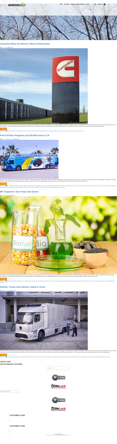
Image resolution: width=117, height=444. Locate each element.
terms (11, 419)
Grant (98, 185)
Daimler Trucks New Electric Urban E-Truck (22, 287)
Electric (36, 131)
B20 (23, 185)
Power (92, 281)
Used (106, 281)
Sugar (95, 281)
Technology (100, 281)
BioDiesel (20, 131)
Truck (73, 131)
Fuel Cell (92, 185)
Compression (28, 281)
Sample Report (80, 4)
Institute (66, 281)
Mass (74, 281)
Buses (42, 185)
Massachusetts (79, 281)
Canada (53, 185)
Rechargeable (84, 356)
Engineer (48, 281)
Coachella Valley (68, 185)
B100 (20, 185)
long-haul (59, 131)
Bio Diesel (9, 281)
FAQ (95, 4)
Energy (40, 281)
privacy (11, 420)
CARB (57, 185)
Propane (21, 187)
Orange (7, 187)
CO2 (63, 185)
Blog (87, 4)
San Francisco (32, 187)
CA (45, 185)
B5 (25, 185)
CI (23, 281)
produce (64, 131)
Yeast (109, 281)
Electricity (50, 356)
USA (50, 187)
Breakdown (19, 281)
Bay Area (28, 185)
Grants (101, 185)
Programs (16, 187)
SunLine (41, 187)
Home (61, 4)
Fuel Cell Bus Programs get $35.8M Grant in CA (24, 135)
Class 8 (24, 131)
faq (10, 421)
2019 (8, 131)
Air (7, 185)
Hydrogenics (113, 185)
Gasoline (51, 131)
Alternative (15, 185)
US (48, 187)
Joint (4, 187)
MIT (84, 281)
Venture (54, 187)
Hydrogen (108, 185)
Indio (1, 187)
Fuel (88, 185)
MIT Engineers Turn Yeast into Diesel (19, 191)
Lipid (69, 281)
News (91, 9)
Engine (40, 131)
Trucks (92, 356)
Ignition (62, 281)
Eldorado (85, 185)
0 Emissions (10, 356)
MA (72, 281)
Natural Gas (65, 356)
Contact (99, 4)
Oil (89, 281)
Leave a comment (79, 131)
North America (72, 356)
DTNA (37, 356)
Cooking (33, 281)
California (49, 185)
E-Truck (41, 356)
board (37, 185)
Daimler (30, 356)
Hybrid (55, 131)
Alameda (11, 185)
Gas (48, 131)
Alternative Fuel (13, 131)
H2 (104, 185)
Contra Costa (76, 185)
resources (25, 187)
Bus (40, 185)
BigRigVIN (10, 47)
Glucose (58, 281)
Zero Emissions (97, 356)
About (72, 4)
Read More (3, 129)
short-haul (68, 131)
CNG (60, 185)
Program (11, 187)
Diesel (32, 131)
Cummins (29, 131)
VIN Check (66, 4)
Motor (87, 281)
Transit (45, 187)
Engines (44, 131)
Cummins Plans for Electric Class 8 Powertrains (25, 44)
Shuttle (37, 187)
